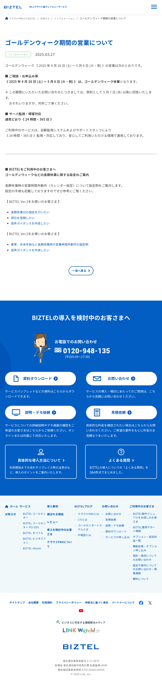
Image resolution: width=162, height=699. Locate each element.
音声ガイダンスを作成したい (32, 223)
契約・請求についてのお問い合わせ (144, 573)
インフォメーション (69, 18)
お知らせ (48, 18)
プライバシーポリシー (69, 618)
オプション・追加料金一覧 (144, 553)
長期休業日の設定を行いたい (32, 212)
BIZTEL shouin (32, 563)
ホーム (12, 519)
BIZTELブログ (84, 519)
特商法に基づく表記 (96, 618)
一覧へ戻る (79, 272)
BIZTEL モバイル (33, 547)
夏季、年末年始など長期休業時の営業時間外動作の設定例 (53, 244)
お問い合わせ (111, 382)
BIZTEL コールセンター (35, 529)
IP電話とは (85, 549)
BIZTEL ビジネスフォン (35, 555)
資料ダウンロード (32, 382)
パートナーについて (123, 618)
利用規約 (47, 618)
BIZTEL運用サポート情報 (144, 543)
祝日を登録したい (24, 217)
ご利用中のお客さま (143, 519)
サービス (26, 519)
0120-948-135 (94, 353)
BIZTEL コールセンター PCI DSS (35, 539)
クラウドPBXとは (89, 527)
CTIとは (83, 533)
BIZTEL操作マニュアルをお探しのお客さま (144, 531)
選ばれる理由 (56, 527)
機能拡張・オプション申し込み (144, 563)
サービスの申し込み (116, 552)
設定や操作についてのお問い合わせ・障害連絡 (144, 585)
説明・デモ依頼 (31, 418)
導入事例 (53, 519)
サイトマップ (17, 618)
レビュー (53, 535)
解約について (141, 595)
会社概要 (33, 618)
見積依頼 (109, 418)
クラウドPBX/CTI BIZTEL (22, 18)
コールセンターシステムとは (89, 541)
